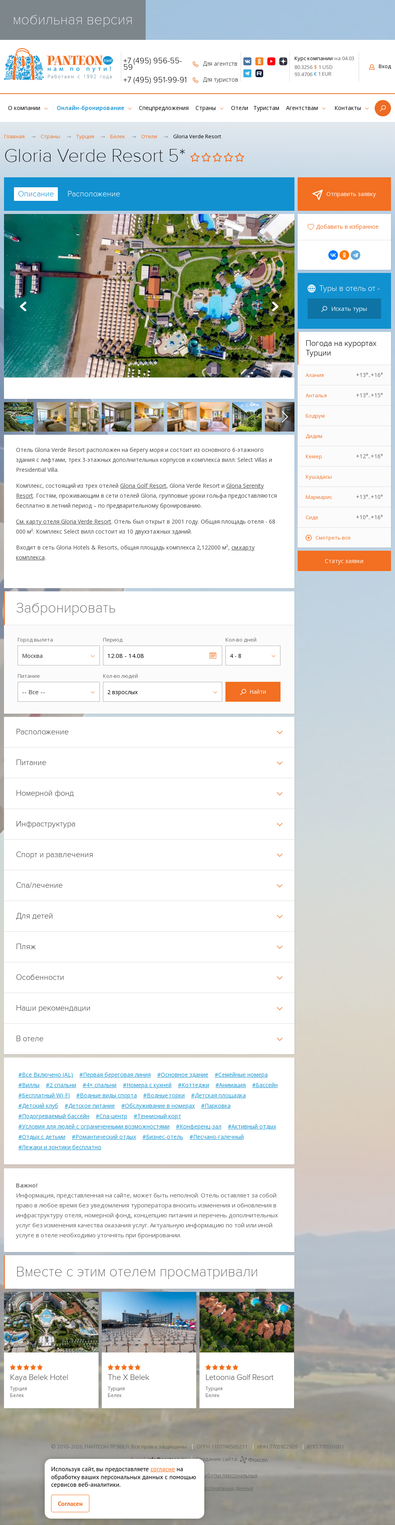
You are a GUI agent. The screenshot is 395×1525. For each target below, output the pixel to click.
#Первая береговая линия (115, 1075)
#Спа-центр (111, 1116)
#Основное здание (182, 1075)
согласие (162, 1469)
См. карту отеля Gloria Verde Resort (63, 521)
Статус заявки (344, 561)
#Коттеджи (193, 1085)
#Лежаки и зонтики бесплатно (59, 1147)
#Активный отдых (252, 1126)
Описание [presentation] (36, 194)
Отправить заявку (344, 195)
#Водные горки (164, 1095)
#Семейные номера (241, 1075)
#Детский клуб (38, 1106)
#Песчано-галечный (217, 1137)
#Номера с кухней (147, 1085)
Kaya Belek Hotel (39, 1378)
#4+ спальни (100, 1085)
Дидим (314, 436)
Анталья (344, 395)
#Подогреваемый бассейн (53, 1116)
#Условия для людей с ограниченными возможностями (94, 1126)
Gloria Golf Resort (143, 485)
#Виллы (29, 1085)
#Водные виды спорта (106, 1095)
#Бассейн (265, 1085)
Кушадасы (319, 476)
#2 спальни (61, 1085)
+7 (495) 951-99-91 (155, 80)
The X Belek (128, 1378)
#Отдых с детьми (41, 1137)
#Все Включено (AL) (45, 1075)
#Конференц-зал (198, 1126)
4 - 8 (235, 655)
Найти (253, 691)
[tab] (36, 194)
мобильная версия (73, 19)
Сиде (344, 517)
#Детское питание (90, 1106)
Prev (23, 306)
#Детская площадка (218, 1095)
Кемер (344, 456)
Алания (344, 375)
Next (275, 306)
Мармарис (344, 497)
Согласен (70, 1503)
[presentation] (13, 417)
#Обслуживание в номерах (158, 1106)
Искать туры (344, 308)
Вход (380, 66)
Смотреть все (333, 537)
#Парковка (216, 1106)
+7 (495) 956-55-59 (152, 64)
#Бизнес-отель (162, 1137)
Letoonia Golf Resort (239, 1378)
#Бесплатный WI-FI (44, 1095)
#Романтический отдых (104, 1137)
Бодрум (315, 415)
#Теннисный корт (157, 1116)
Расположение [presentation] (93, 194)
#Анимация (230, 1085)
